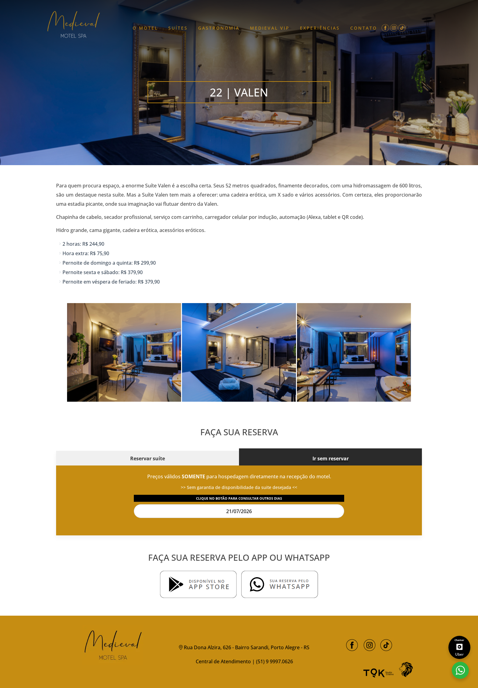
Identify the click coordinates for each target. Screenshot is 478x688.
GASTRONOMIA (219, 28)
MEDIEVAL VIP (270, 28)
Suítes (178, 28)
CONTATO (363, 28)
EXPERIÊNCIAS (320, 28)
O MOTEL (145, 28)
